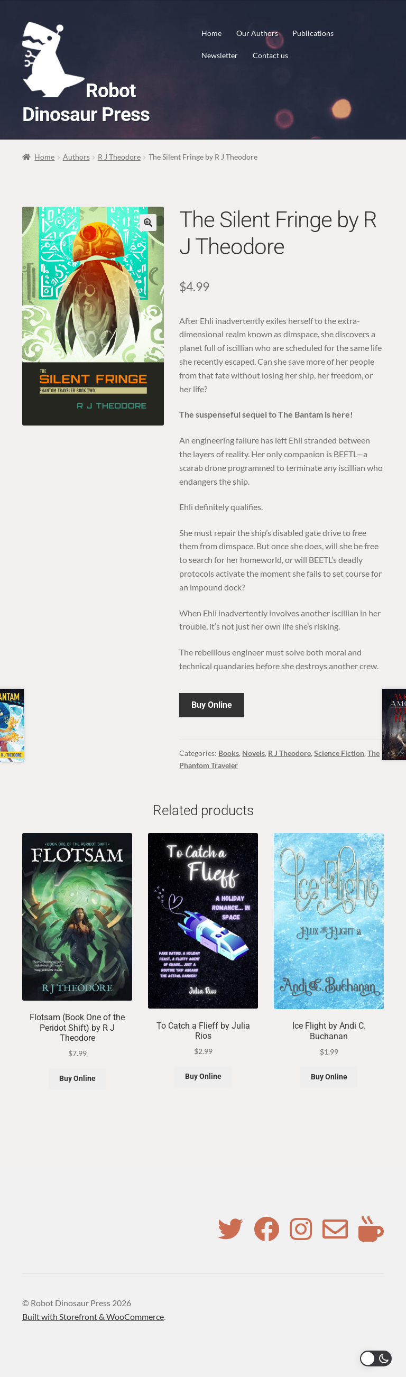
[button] (148, 222)
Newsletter (219, 55)
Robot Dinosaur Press (86, 102)
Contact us (270, 55)
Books (228, 752)
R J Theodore (119, 156)
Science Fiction (339, 752)
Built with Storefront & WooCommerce (93, 1316)
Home (211, 33)
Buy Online (211, 705)
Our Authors (257, 33)
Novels (253, 752)
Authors (76, 156)
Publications (313, 33)
